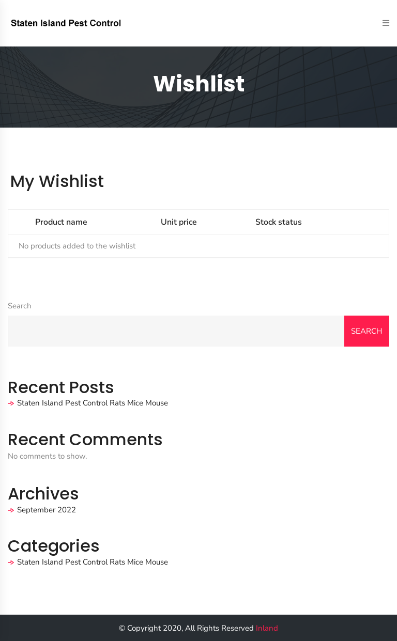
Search (20, 306)
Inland (267, 628)
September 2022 (46, 510)
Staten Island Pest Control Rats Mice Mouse (92, 403)
